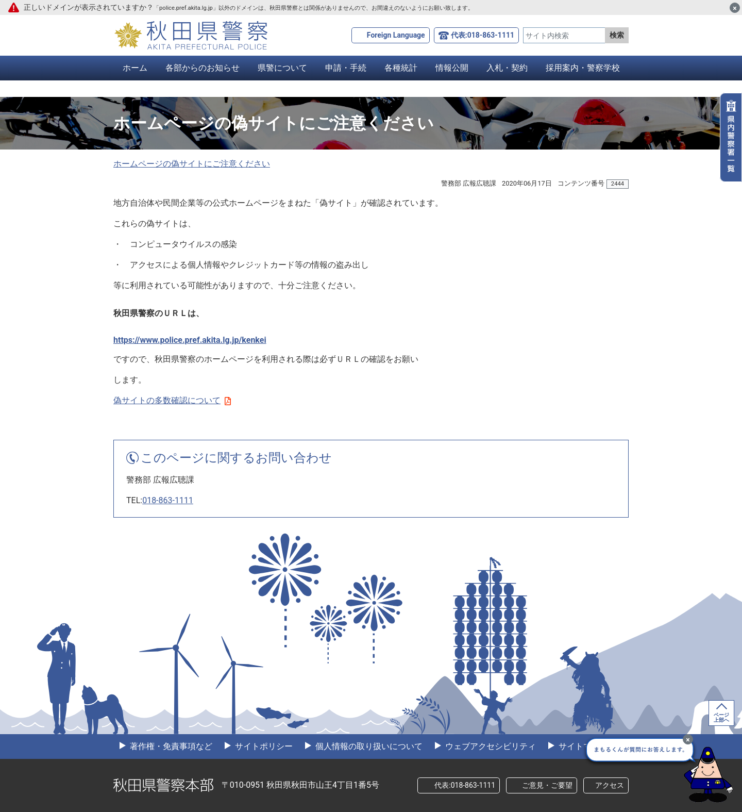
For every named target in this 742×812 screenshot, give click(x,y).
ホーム (135, 68)
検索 (617, 35)
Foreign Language (396, 35)
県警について (282, 68)
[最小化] (688, 739)
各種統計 (400, 68)
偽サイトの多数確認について (172, 400)
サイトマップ (582, 746)
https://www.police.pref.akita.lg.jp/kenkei (189, 340)
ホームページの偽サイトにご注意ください (191, 164)
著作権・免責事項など (170, 746)
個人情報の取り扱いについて (368, 746)
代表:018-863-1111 (482, 35)
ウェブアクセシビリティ (489, 746)
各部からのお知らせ (202, 68)
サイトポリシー (263, 746)
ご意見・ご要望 (547, 785)
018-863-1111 (167, 500)
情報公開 (451, 68)
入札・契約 (507, 68)
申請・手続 (345, 68)
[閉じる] (735, 8)
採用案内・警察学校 (583, 68)
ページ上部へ (721, 717)
